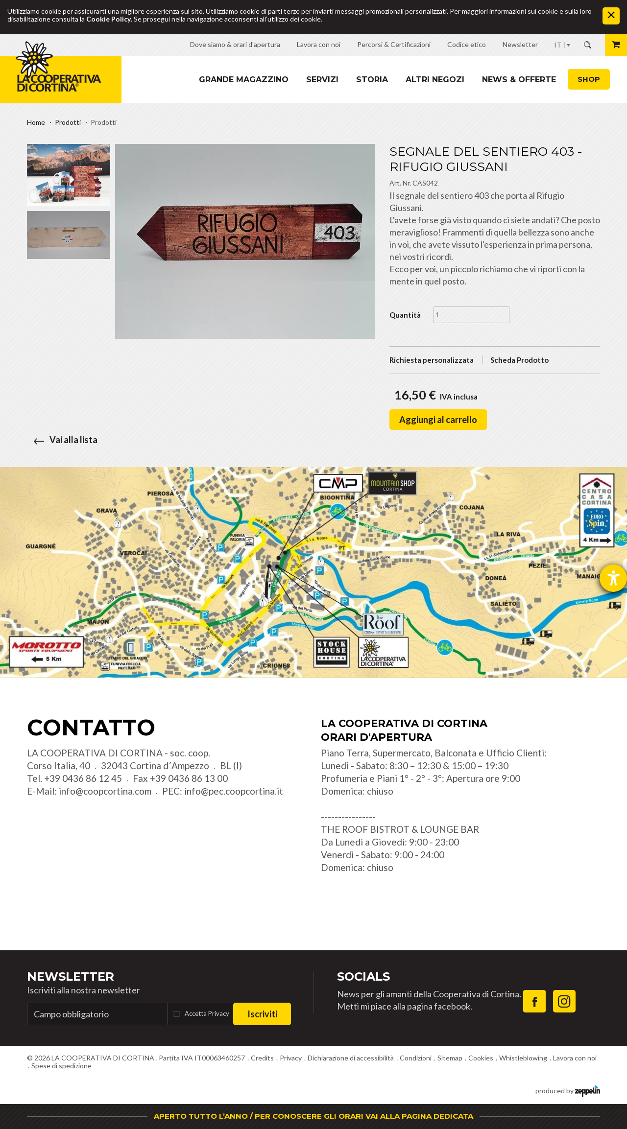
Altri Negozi (435, 79)
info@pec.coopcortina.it (233, 791)
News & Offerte (519, 79)
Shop (589, 79)
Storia (372, 79)
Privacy (291, 1058)
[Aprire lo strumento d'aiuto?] (613, 578)
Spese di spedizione (61, 1065)
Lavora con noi (575, 1058)
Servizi (322, 79)
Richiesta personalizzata (431, 359)
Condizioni (416, 1058)
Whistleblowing (523, 1058)
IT (557, 45)
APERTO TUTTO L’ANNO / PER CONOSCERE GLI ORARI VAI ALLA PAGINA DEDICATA (313, 1116)
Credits (262, 1058)
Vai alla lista (62, 439)
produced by (567, 1090)
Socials (363, 976)
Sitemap (449, 1058)
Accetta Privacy (207, 1013)
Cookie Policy (108, 19)
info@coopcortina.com (105, 791)
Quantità (405, 314)
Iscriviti (262, 1014)
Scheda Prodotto (519, 359)
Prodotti (68, 122)
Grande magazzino (244, 79)
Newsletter (70, 976)
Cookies (480, 1058)
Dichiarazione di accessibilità (351, 1058)
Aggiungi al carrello (438, 419)
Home (36, 122)
